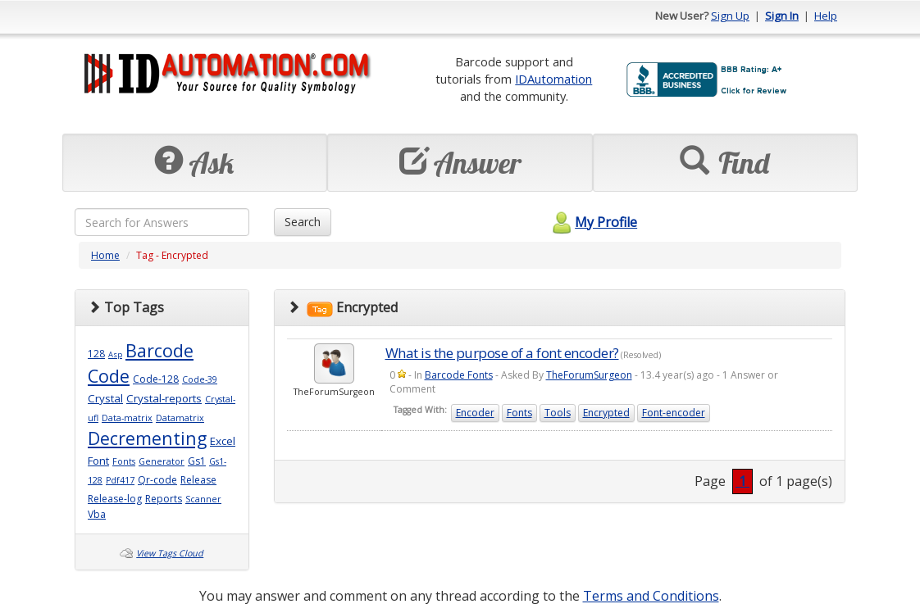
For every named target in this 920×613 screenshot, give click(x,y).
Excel (222, 441)
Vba (97, 514)
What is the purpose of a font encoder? (502, 352)
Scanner (203, 499)
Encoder (475, 413)
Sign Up (730, 15)
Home (105, 255)
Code (109, 376)
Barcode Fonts (459, 375)
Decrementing (147, 438)
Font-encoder (673, 413)
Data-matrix (127, 418)
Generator (161, 461)
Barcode (159, 350)
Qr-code (157, 480)
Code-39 (199, 379)
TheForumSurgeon (589, 375)
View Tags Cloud (169, 553)
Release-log (115, 499)
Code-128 (156, 379)
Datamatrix (180, 418)
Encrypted (606, 413)
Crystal (105, 398)
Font (98, 460)
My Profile (592, 222)
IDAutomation (553, 78)
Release (198, 480)
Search (303, 221)
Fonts (123, 461)
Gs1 (197, 461)
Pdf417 (120, 480)
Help (825, 15)
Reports (163, 499)
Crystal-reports (164, 398)
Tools (557, 413)
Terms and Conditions (651, 596)
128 (96, 354)
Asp (115, 354)
